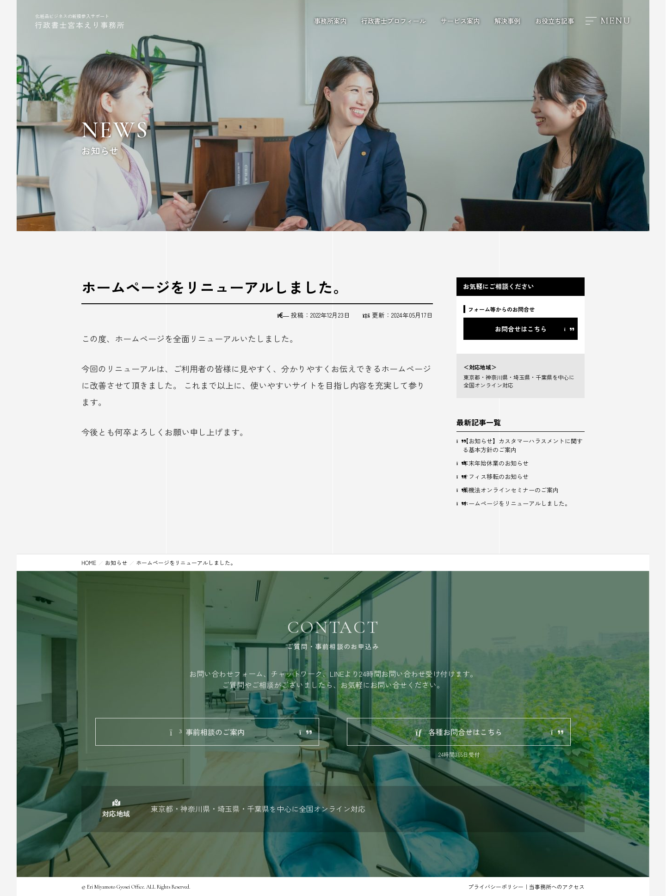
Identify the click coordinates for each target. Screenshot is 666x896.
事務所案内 (330, 20)
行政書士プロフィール (393, 20)
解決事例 (507, 20)
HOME (88, 562)
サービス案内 (460, 20)
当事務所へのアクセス (557, 886)
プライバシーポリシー (496, 886)
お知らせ (116, 562)
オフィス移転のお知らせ (495, 476)
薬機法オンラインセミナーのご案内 (510, 489)
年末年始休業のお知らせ (495, 463)
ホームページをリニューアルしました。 (516, 503)
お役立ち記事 (554, 20)
